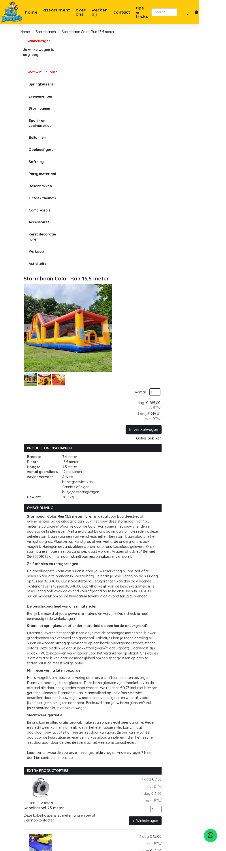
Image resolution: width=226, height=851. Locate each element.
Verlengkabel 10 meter (126, 614)
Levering (86, 801)
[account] (215, 12)
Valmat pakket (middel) (126, 556)
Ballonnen (36, 137)
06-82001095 (36, 785)
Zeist (125, 776)
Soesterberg (131, 771)
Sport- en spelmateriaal (40, 123)
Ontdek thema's (41, 198)
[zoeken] (207, 12)
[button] (74, 91)
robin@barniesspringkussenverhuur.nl (104, 266)
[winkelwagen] (224, 12)
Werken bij (104, 12)
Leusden (128, 796)
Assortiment (56, 12)
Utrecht (127, 786)
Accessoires (38, 222)
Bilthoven (129, 791)
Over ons (80, 12)
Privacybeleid (90, 796)
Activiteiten (38, 263)
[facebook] (28, 802)
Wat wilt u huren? (38, 72)
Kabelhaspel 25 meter (125, 499)
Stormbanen (46, 32)
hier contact (100, 477)
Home (31, 12)
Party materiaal (41, 174)
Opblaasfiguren (41, 149)
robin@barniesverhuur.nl (45, 790)
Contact (127, 12)
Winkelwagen (38, 41)
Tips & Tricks (148, 12)
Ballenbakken (39, 186)
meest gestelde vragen (143, 472)
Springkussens (40, 84)
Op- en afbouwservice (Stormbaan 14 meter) (125, 673)
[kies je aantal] (196, 528)
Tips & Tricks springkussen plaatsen (90, 816)
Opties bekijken (189, 97)
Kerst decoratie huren (42, 236)
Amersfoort (130, 781)
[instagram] (38, 802)
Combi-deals (39, 210)
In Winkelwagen (184, 88)
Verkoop (35, 251)
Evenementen (40, 96)
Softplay (35, 161)
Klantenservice (91, 806)
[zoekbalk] (184, 12)
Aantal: (181, 51)
